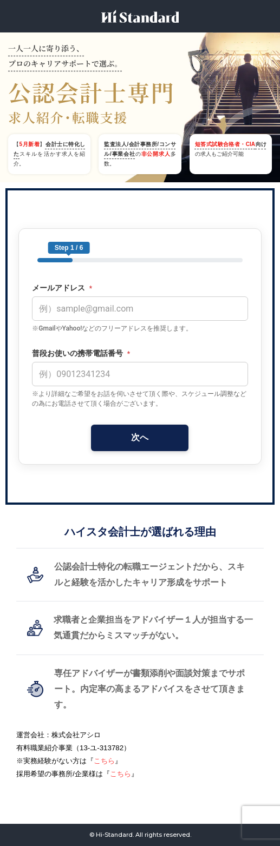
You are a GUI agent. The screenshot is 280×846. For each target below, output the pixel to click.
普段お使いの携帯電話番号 (81, 353)
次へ (139, 437)
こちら (104, 761)
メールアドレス (62, 288)
